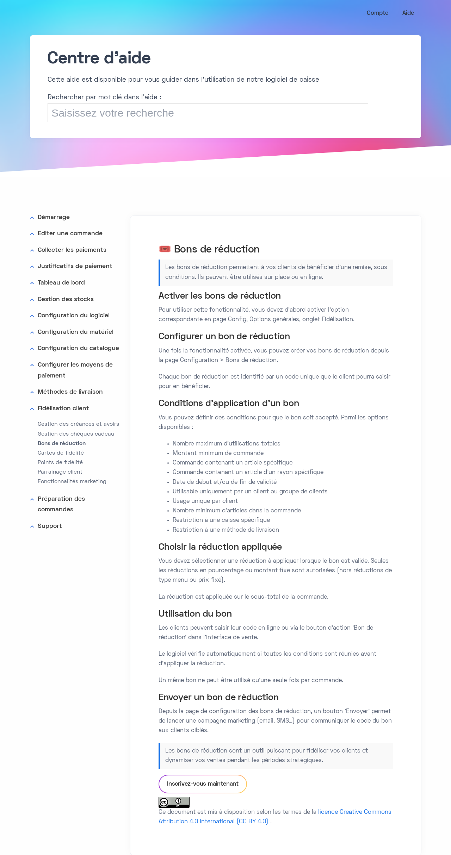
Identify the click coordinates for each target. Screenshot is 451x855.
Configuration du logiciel (74, 316)
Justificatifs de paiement (75, 266)
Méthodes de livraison (70, 392)
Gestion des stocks (66, 299)
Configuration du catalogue (78, 348)
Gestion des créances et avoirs (78, 424)
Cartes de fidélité (61, 453)
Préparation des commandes (61, 504)
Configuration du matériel (75, 332)
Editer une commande (70, 234)
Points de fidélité (60, 462)
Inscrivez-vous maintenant (203, 784)
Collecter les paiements (72, 250)
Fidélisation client (63, 409)
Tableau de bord (61, 283)
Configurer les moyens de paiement (75, 370)
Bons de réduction (62, 443)
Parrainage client (60, 472)
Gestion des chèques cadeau (76, 434)
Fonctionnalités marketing (72, 481)
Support (50, 526)
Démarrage (54, 217)
